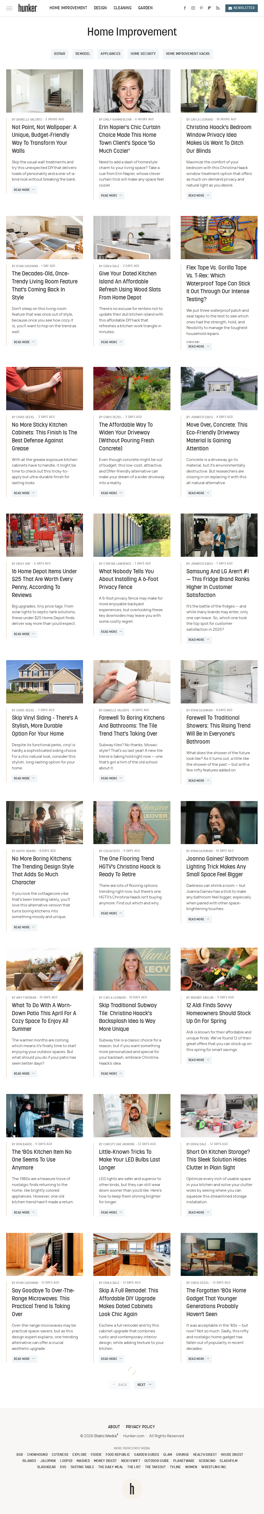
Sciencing (207, 1461)
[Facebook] (185, 8)
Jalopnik (48, 1461)
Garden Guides (146, 1455)
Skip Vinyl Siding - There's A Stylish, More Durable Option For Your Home (45, 726)
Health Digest (205, 1455)
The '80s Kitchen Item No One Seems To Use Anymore (42, 1160)
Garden (145, 8)
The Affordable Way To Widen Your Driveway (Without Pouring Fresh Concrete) (126, 437)
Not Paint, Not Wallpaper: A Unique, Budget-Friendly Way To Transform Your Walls (44, 139)
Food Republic (118, 1455)
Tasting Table (82, 1467)
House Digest (232, 1455)
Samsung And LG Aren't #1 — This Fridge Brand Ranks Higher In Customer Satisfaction (218, 584)
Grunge (182, 1455)
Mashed (83, 1461)
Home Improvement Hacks (188, 54)
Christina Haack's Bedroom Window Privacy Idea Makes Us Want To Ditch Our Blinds (218, 139)
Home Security (143, 54)
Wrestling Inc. (214, 1467)
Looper (66, 1461)
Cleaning (122, 8)
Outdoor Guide (156, 1461)
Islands (29, 1461)
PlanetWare (184, 1461)
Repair (59, 54)
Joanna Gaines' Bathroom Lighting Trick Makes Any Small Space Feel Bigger (217, 867)
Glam (167, 1455)
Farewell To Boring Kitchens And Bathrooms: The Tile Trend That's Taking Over (132, 726)
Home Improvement (68, 8)
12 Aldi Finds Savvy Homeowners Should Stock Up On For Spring (218, 1014)
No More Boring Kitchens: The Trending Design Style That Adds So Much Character (43, 871)
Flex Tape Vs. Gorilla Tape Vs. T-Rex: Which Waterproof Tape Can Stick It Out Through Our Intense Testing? (218, 284)
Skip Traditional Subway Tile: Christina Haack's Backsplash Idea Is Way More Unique (128, 1017)
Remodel (83, 54)
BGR (19, 1455)
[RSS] (217, 8)
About (114, 1427)
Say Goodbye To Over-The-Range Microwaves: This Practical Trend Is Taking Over (43, 1303)
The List (134, 1467)
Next (141, 1385)
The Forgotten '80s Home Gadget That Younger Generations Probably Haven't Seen (216, 1303)
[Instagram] (193, 8)
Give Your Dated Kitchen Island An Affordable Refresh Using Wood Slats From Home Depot (130, 286)
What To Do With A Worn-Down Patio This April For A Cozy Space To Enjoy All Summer (44, 1017)
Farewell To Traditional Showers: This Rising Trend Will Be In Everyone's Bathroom (218, 730)
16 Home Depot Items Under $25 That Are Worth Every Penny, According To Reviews (44, 584)
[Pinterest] (201, 8)
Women (191, 1467)
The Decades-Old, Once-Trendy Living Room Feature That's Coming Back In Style (45, 286)
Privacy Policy (140, 1427)
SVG (63, 1467)
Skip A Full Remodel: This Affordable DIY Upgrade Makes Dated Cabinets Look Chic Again (128, 1303)
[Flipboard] (209, 8)
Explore (79, 1455)
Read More (22, 190)
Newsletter (241, 8)
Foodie (96, 1455)
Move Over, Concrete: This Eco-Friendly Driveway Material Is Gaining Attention (217, 437)
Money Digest (105, 1461)
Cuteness (60, 1455)
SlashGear (46, 1467)
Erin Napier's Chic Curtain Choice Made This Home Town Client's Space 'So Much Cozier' (129, 139)
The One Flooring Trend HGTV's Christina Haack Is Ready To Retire (130, 867)
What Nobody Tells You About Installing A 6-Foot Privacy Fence (128, 580)
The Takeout (155, 1467)
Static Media (105, 1436)
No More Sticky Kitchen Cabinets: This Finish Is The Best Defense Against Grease (44, 437)
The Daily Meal (110, 1467)
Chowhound (37, 1455)
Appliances (110, 54)
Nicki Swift (130, 1461)
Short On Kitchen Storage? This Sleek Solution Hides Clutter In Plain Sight (218, 1160)
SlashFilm (228, 1461)
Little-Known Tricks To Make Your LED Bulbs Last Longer (129, 1160)
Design (100, 8)
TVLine (175, 1467)
